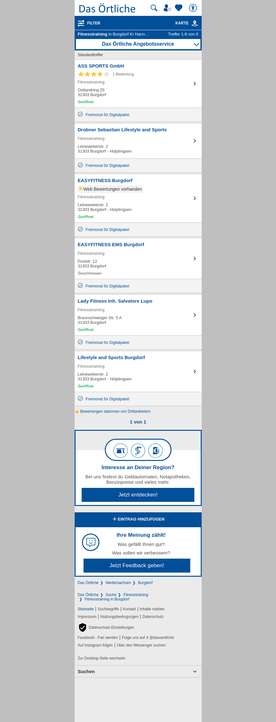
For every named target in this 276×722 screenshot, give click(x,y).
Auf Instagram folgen (95, 645)
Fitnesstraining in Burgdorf (107, 599)
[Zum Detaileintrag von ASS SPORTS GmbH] (138, 83)
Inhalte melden (152, 609)
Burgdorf (145, 583)
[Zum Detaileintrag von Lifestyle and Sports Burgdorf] (138, 371)
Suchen (86, 671)
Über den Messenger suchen (141, 645)
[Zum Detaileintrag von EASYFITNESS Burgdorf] (138, 198)
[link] (195, 23)
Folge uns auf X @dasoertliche (148, 637)
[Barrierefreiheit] (194, 8)
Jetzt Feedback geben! (137, 565)
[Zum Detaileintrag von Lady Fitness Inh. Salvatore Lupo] (138, 315)
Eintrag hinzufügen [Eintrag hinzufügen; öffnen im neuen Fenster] (138, 519)
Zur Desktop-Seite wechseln (101, 658)
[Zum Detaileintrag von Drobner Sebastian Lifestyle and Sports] (138, 141)
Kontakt (129, 609)
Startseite (86, 609)
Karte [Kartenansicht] (186, 23)
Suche (111, 595)
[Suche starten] (154, 8)
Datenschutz (153, 616)
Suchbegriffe (108, 609)
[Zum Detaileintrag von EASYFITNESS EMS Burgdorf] (138, 258)
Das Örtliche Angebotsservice (138, 44)
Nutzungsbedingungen (119, 616)
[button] (106, 627)
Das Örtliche (88, 583)
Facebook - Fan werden (98, 637)
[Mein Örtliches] (168, 8)
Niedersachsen (118, 583)
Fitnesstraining (136, 595)
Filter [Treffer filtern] (93, 23)
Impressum (87, 616)
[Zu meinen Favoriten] (179, 8)
